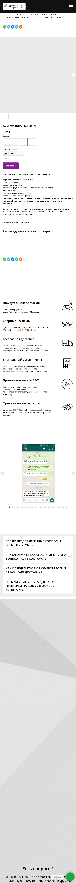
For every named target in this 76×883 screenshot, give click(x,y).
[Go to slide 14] (43, 507)
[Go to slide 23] (66, 507)
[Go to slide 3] (14, 507)
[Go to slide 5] (20, 507)
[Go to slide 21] (61, 507)
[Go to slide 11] (35, 507)
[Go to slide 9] (30, 507)
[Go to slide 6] (22, 507)
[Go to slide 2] (12, 507)
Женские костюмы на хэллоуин (23, 17)
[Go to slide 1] (9, 507)
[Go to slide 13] (40, 507)
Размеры (6, 158)
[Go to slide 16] (48, 507)
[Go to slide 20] (58, 507)
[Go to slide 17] (50, 507)
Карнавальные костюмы (43, 14)
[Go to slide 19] (56, 507)
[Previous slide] (2, 473)
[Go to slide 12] (38, 507)
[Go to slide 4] (17, 507)
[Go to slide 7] (25, 507)
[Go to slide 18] (53, 507)
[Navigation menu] (71, 6)
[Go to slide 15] (45, 507)
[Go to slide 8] (27, 507)
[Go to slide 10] (32, 507)
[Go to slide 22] (63, 507)
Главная (19, 14)
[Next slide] (73, 473)
